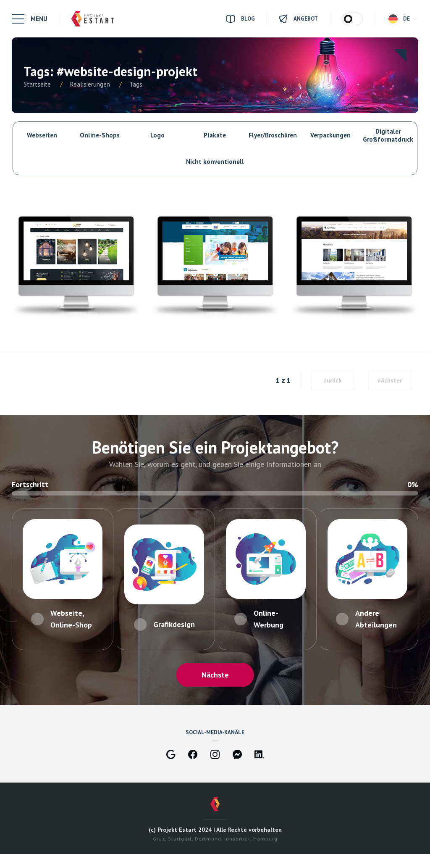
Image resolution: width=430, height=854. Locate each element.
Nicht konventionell (215, 162)
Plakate (215, 135)
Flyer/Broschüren (273, 135)
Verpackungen (330, 135)
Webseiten (42, 135)
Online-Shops (100, 135)
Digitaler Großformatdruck (388, 135)
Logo (157, 135)
